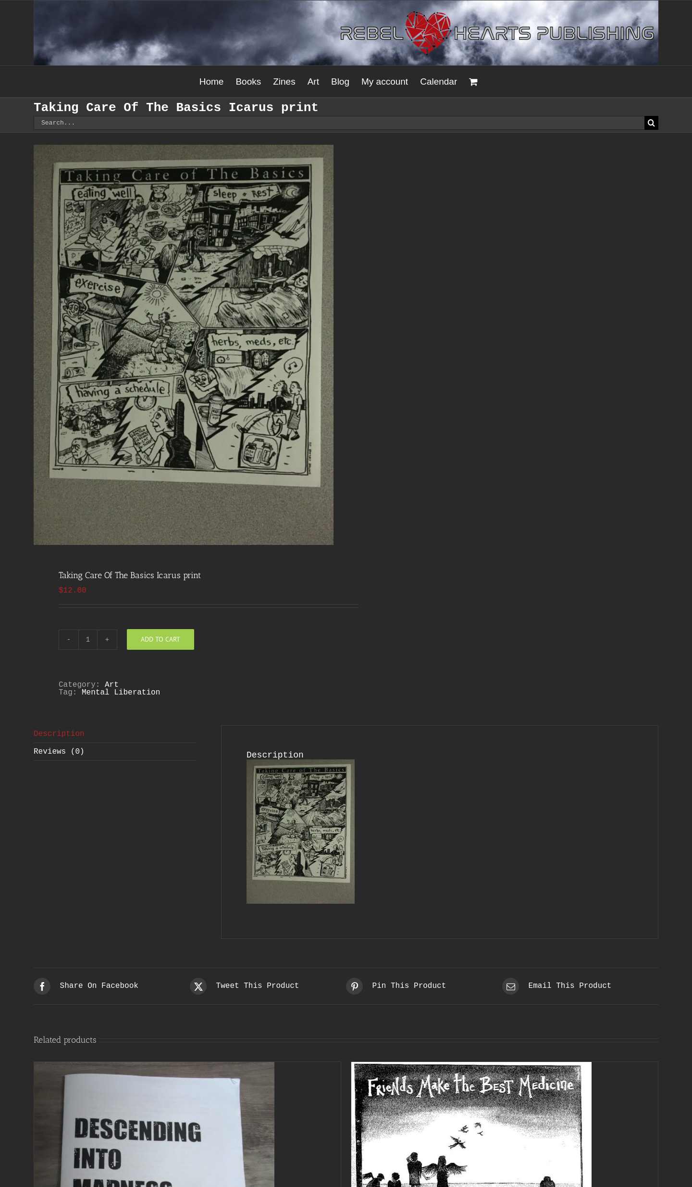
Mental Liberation (121, 692)
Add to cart (160, 639)
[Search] (651, 123)
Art (112, 685)
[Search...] (339, 123)
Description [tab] (59, 734)
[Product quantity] (88, 639)
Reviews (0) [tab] (59, 751)
